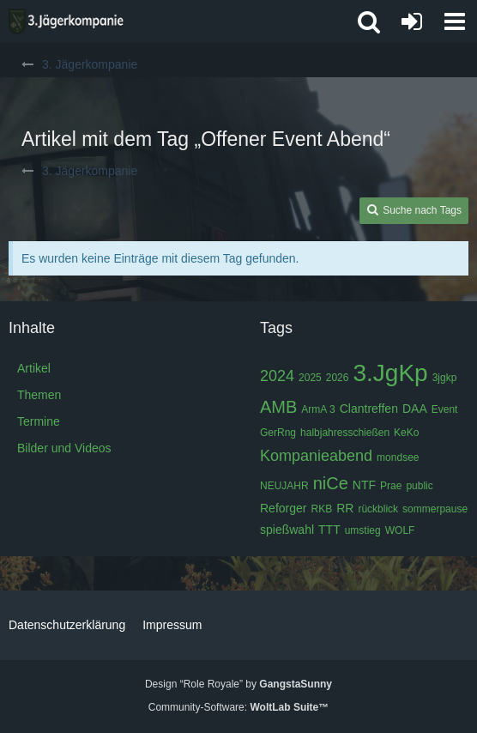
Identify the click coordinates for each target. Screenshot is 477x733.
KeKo (406, 433)
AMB (278, 406)
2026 (337, 378)
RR (344, 508)
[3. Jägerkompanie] (66, 21)
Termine (38, 421)
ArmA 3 (318, 409)
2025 (310, 378)
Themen (39, 395)
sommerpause (435, 509)
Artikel (34, 368)
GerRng (278, 433)
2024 (277, 376)
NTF (364, 485)
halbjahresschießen (344, 433)
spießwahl (287, 529)
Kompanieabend (316, 455)
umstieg (363, 530)
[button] (455, 21)
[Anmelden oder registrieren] (412, 21)
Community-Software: (238, 707)
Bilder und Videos (64, 448)
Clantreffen (369, 408)
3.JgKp (390, 373)
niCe (330, 483)
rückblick (378, 509)
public (419, 486)
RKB (321, 509)
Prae (391, 486)
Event (445, 409)
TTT (329, 529)
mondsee (398, 457)
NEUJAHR (284, 486)
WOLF (400, 530)
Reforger (283, 508)
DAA (414, 408)
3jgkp (444, 378)
